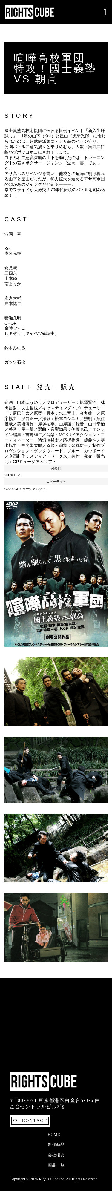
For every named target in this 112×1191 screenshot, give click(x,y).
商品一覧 (56, 1165)
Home (54, 1134)
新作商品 (56, 1144)
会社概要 (56, 1155)
